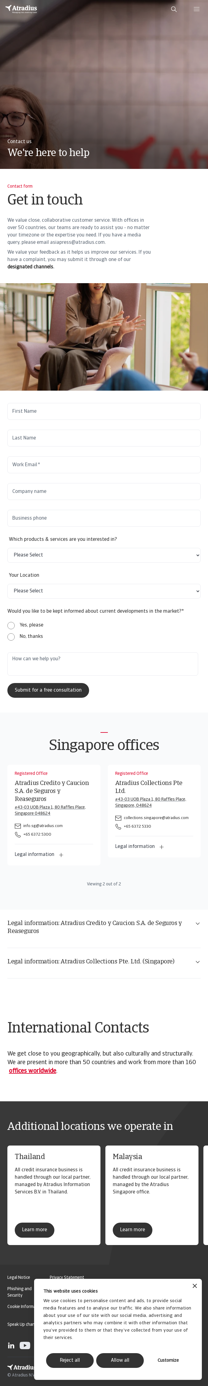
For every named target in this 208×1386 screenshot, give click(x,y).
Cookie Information (25, 1307)
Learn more (34, 1230)
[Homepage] (21, 9)
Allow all (120, 1360)
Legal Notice (18, 1277)
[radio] (25, 625)
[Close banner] (195, 1287)
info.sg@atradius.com (43, 826)
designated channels (30, 267)
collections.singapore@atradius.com (156, 818)
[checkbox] (25, 631)
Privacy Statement (67, 1277)
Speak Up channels (24, 1324)
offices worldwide (32, 1071)
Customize (168, 1360)
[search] (174, 9)
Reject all (70, 1360)
